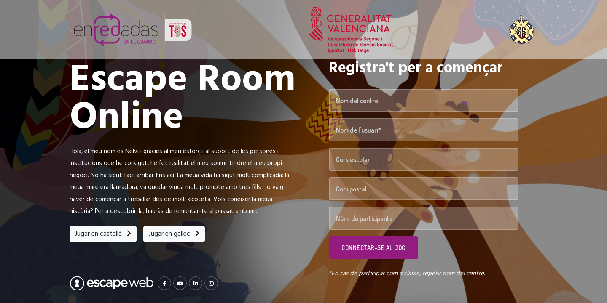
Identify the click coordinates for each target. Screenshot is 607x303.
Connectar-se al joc (373, 248)
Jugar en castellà (103, 234)
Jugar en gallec (174, 234)
